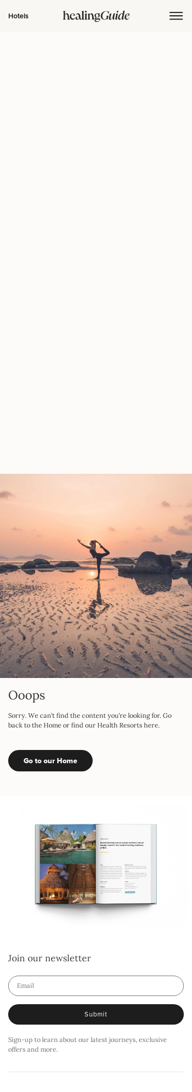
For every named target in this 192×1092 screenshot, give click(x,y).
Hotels (18, 15)
